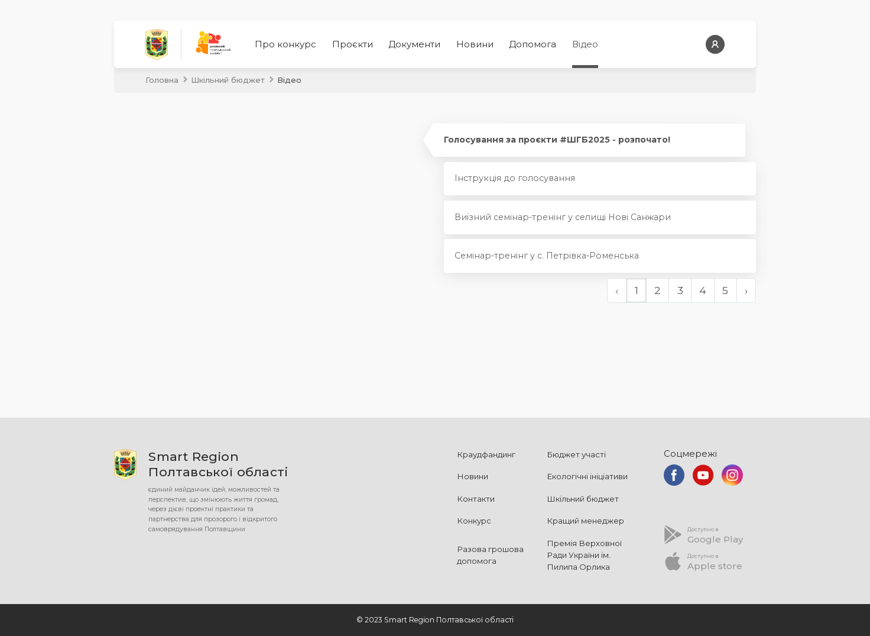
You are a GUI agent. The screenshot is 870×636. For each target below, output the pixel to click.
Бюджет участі (576, 454)
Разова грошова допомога (490, 555)
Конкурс (474, 520)
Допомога (532, 44)
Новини (475, 44)
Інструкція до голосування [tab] (515, 178)
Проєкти (352, 44)
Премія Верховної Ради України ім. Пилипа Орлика (584, 555)
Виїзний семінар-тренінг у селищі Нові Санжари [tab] (563, 217)
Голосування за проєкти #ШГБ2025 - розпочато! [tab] (557, 139)
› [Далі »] (746, 290)
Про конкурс (285, 44)
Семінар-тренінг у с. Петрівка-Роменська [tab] (547, 255)
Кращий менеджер (585, 520)
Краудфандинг (486, 454)
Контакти (476, 498)
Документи (414, 44)
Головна (161, 80)
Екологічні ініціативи (587, 476)
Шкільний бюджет (228, 80)
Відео (585, 44)
